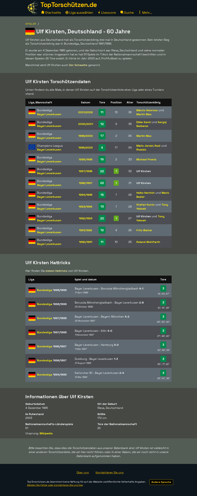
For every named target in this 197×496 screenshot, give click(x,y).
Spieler (30, 23)
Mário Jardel (144, 145)
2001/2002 (85, 112)
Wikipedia (46, 433)
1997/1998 (85, 171)
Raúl (157, 145)
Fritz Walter (144, 230)
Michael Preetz (146, 159)
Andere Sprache (161, 482)
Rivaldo (141, 149)
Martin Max (144, 114)
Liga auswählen (79, 12)
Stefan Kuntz (145, 204)
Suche (127, 12)
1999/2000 (85, 136)
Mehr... (145, 12)
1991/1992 (85, 230)
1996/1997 (85, 183)
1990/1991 (85, 242)
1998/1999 (85, 159)
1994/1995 (85, 194)
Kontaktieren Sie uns (110, 472)
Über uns (82, 472)
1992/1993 (85, 218)
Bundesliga (52, 290)
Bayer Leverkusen (49, 114)
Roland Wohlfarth (148, 242)
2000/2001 (85, 124)
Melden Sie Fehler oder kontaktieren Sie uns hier (55, 485)
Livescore (107, 12)
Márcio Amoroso (147, 110)
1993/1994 (85, 206)
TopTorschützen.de (68, 5)
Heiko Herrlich (145, 192)
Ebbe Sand (143, 122)
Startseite (51, 12)
